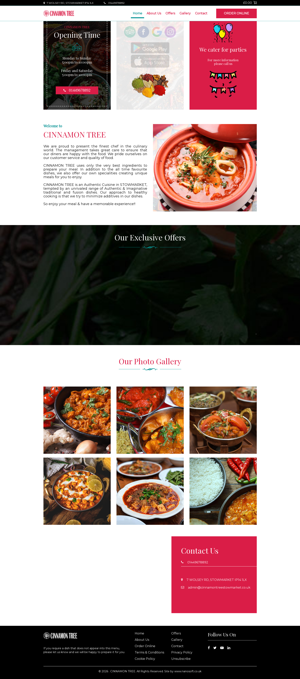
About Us (154, 13)
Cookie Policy (145, 659)
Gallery (185, 13)
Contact (201, 13)
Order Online (236, 13)
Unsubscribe (181, 659)
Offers (170, 13)
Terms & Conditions (149, 652)
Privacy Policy (181, 652)
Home (137, 13)
